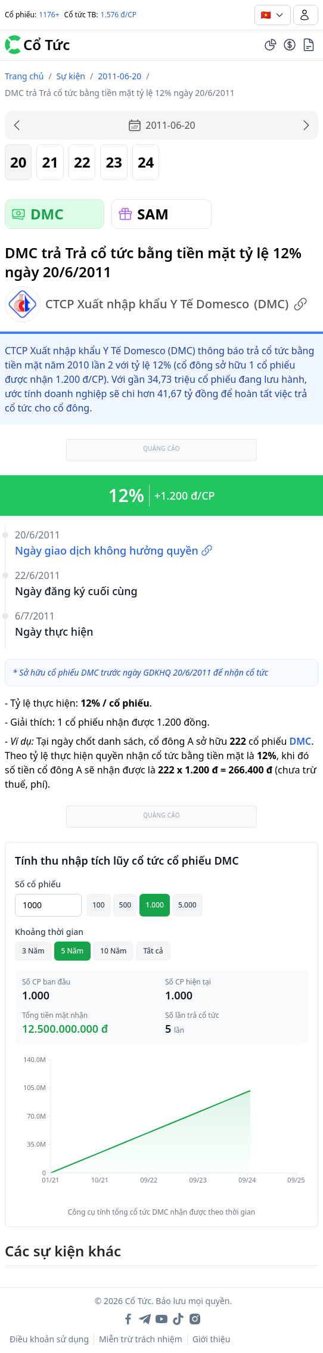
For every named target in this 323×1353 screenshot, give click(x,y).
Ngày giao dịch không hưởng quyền (114, 550)
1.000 (154, 905)
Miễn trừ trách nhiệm (140, 1339)
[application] (161, 1128)
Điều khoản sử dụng (49, 1339)
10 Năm (113, 951)
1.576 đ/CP (119, 15)
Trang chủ (24, 76)
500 (125, 905)
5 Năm (72, 951)
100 (98, 905)
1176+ (49, 15)
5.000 (187, 905)
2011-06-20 (119, 76)
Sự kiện (71, 76)
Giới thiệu (211, 1339)
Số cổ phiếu (38, 884)
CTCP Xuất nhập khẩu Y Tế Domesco (156, 304)
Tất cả (153, 951)
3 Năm (33, 951)
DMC (300, 741)
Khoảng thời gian (49, 931)
